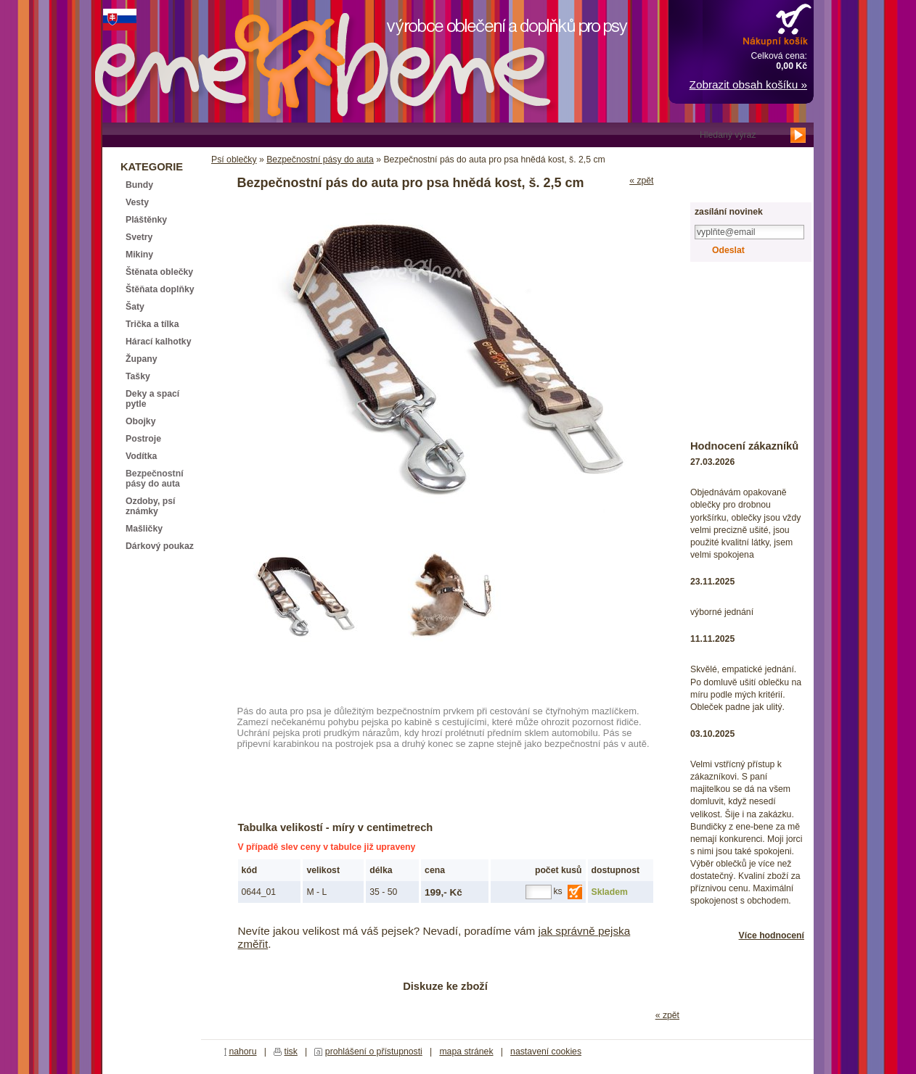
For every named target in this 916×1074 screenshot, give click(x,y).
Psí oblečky (234, 159)
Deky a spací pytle (152, 399)
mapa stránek (466, 1051)
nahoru (242, 1051)
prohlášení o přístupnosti (373, 1051)
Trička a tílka (152, 324)
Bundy (139, 185)
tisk (291, 1051)
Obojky (140, 421)
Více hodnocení (771, 935)
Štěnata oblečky (159, 272)
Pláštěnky (146, 220)
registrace (728, 186)
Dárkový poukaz (160, 546)
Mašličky (144, 529)
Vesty (137, 202)
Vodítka (141, 456)
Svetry (139, 237)
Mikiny (139, 254)
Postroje (143, 439)
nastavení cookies (545, 1051)
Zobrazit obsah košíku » (748, 84)
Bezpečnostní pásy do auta (320, 159)
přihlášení (728, 161)
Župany (142, 359)
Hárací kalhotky (158, 341)
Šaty (135, 307)
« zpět (641, 180)
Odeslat (728, 250)
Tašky (138, 376)
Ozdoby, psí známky (150, 506)
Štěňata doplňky (160, 289)
